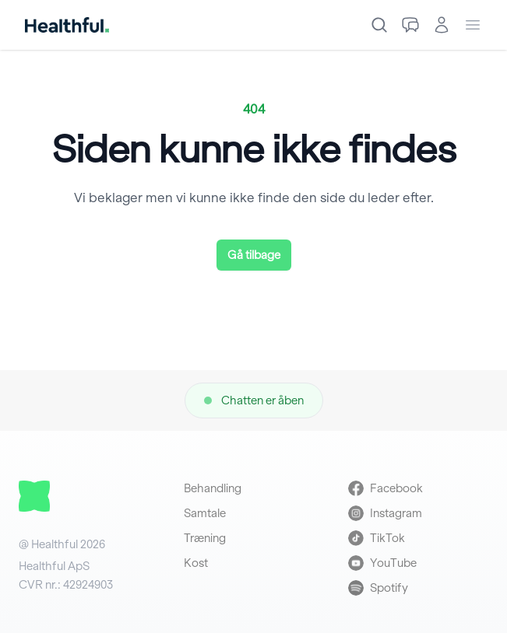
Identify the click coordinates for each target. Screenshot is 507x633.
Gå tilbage (253, 255)
